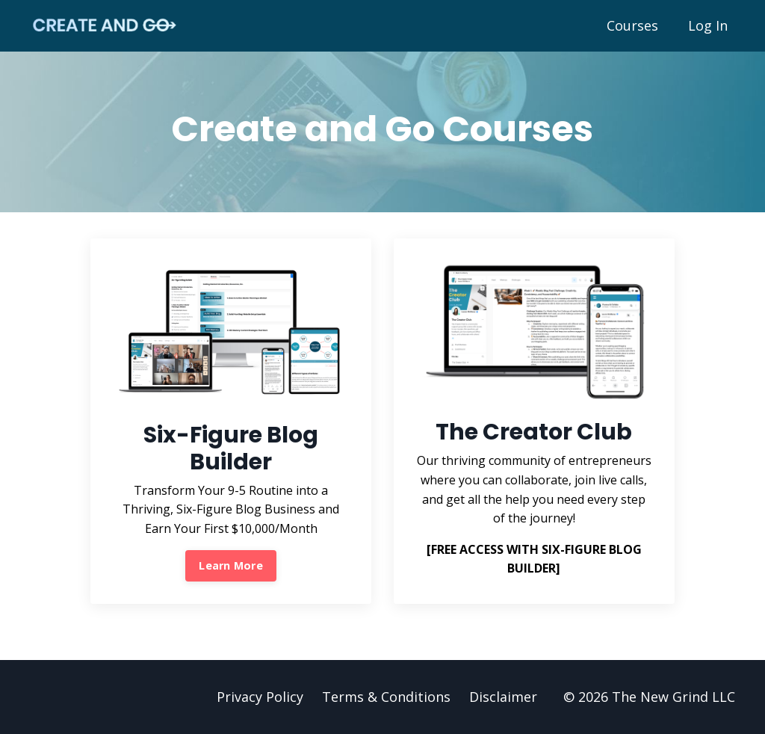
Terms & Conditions (386, 697)
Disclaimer (503, 697)
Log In (708, 25)
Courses (632, 25)
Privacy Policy (260, 697)
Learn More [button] (231, 565)
